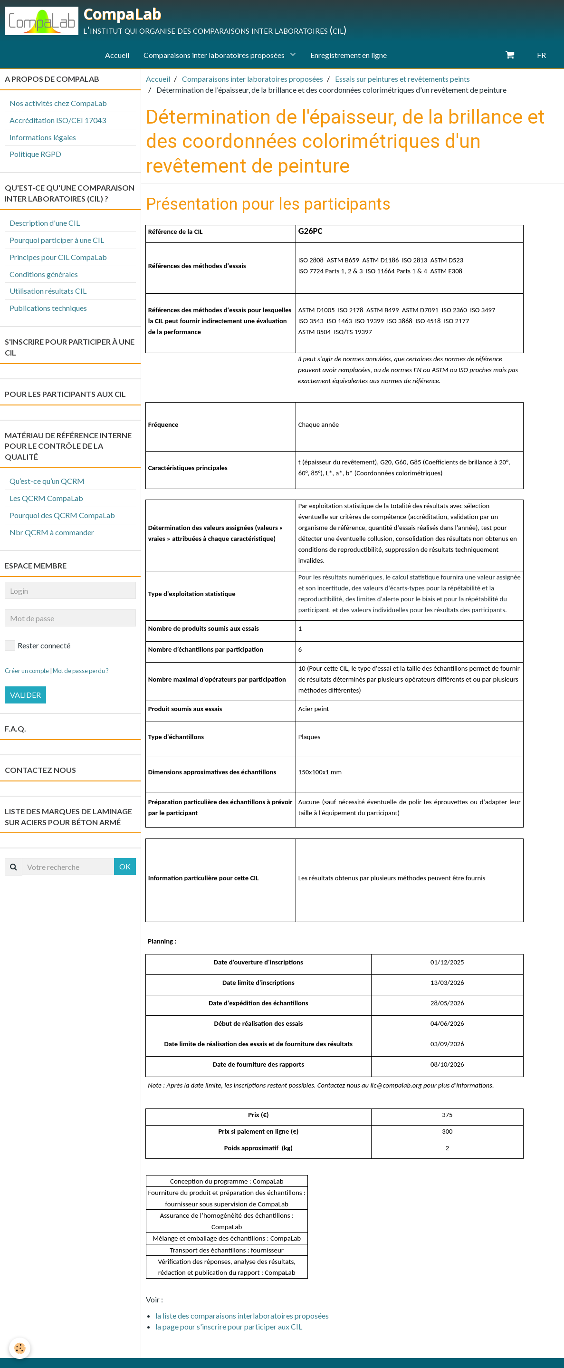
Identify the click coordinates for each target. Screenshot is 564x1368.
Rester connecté (37, 645)
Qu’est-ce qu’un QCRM (47, 480)
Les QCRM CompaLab (46, 497)
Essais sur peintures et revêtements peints (402, 78)
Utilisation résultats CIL (48, 290)
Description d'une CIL (45, 222)
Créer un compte (27, 670)
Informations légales (43, 137)
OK (125, 866)
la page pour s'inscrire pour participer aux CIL (228, 1326)
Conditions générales (44, 274)
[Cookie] (20, 1348)
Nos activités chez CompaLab (58, 102)
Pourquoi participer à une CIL (57, 239)
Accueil (117, 54)
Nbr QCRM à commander (52, 532)
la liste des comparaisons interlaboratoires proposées (242, 1315)
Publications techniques (48, 307)
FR (541, 54)
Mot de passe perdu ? (81, 670)
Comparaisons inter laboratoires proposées (214, 54)
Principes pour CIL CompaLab (58, 256)
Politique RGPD (35, 153)
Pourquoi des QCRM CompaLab (62, 515)
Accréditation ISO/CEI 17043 (58, 120)
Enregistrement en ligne (348, 54)
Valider (25, 694)
